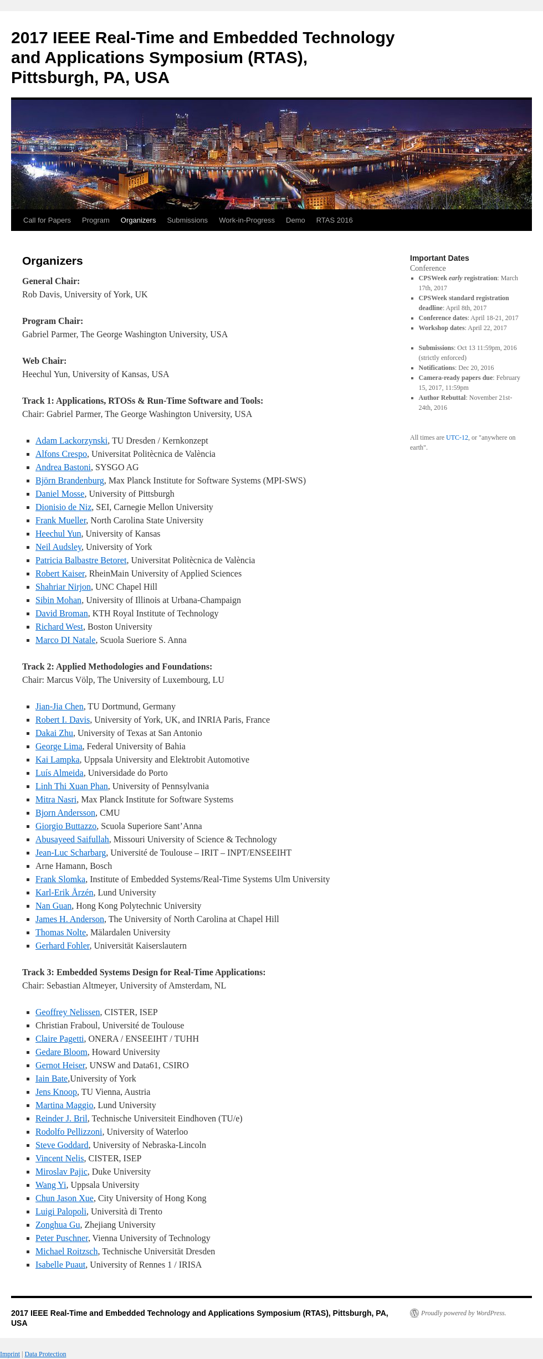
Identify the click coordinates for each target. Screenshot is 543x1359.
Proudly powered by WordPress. (463, 1313)
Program (96, 220)
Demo (295, 220)
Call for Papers (47, 220)
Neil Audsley (58, 547)
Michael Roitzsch (66, 1251)
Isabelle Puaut (60, 1264)
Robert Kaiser (60, 573)
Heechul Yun (58, 533)
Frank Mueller (60, 520)
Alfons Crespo (61, 454)
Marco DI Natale (65, 640)
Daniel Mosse (59, 493)
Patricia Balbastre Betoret (80, 560)
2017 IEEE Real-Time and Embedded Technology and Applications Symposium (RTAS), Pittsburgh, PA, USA (203, 57)
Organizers (138, 220)
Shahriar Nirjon (63, 586)
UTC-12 (457, 437)
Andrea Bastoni (63, 467)
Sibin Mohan (58, 600)
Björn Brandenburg (69, 480)
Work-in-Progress (247, 220)
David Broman (61, 613)
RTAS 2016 (334, 220)
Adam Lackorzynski (71, 440)
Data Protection (45, 1354)
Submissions (187, 220)
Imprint (10, 1354)
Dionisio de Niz (63, 507)
